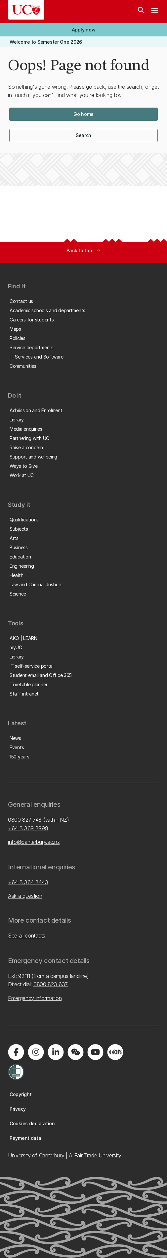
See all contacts (26, 935)
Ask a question (25, 896)
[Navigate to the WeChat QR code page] (75, 1052)
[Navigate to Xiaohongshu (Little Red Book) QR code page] (115, 1052)
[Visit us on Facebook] (16, 1052)
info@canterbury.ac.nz (34, 842)
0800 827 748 (25, 819)
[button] (83, 29)
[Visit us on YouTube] (95, 1052)
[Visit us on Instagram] (36, 1052)
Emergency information (35, 998)
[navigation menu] (154, 12)
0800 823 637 (50, 984)
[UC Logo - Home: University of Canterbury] (26, 10)
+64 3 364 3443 (28, 882)
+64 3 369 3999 (28, 828)
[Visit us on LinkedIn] (55, 1052)
